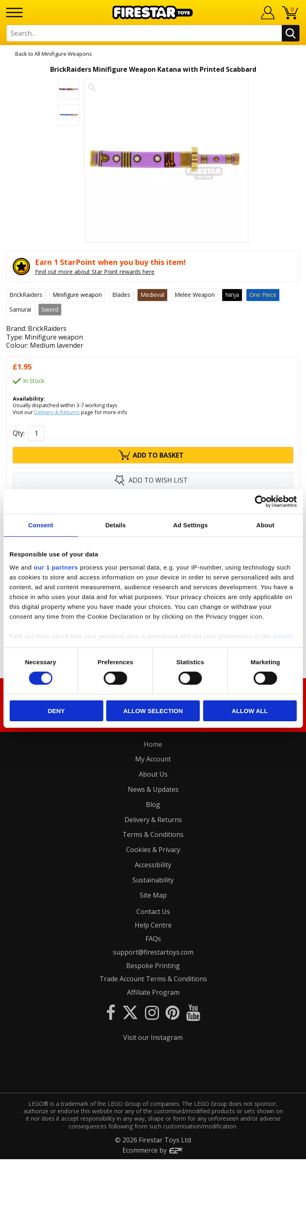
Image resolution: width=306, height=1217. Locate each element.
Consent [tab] (40, 525)
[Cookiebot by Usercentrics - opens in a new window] (261, 501)
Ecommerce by (153, 1207)
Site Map (153, 895)
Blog (153, 804)
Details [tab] (115, 525)
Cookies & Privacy (153, 849)
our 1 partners (56, 566)
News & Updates (153, 789)
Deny (56, 710)
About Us (153, 774)
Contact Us (153, 911)
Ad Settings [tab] (190, 525)
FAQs (153, 938)
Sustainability (153, 879)
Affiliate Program (153, 992)
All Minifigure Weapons (63, 53)
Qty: (19, 433)
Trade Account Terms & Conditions (153, 978)
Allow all (250, 710)
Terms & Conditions (153, 834)
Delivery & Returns (57, 412)
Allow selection (153, 710)
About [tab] (265, 525)
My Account (153, 758)
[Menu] (14, 12)
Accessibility (153, 864)
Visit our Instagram (153, 1037)
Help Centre (153, 925)
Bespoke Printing (153, 965)
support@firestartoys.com (153, 952)
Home (153, 744)
